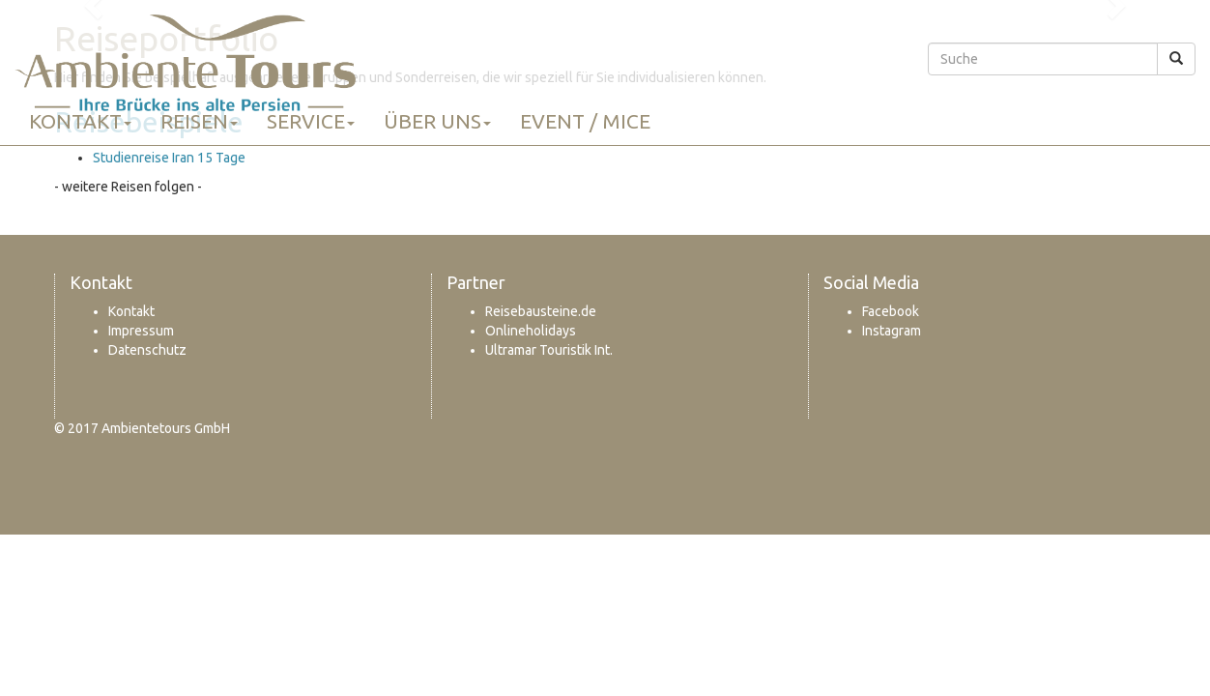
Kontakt (80, 120)
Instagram (891, 330)
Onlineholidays (530, 330)
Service (311, 120)
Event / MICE (585, 120)
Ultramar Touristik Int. (549, 350)
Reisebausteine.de (540, 311)
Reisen (199, 120)
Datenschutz (147, 350)
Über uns (437, 120)
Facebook (890, 311)
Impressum (141, 330)
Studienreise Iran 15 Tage (169, 157)
